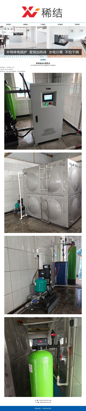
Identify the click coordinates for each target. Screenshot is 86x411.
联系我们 (77, 24)
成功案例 (60, 24)
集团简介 (25, 24)
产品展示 (43, 24)
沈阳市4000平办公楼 (45, 402)
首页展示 (8, 24)
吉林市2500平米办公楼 (45, 400)
